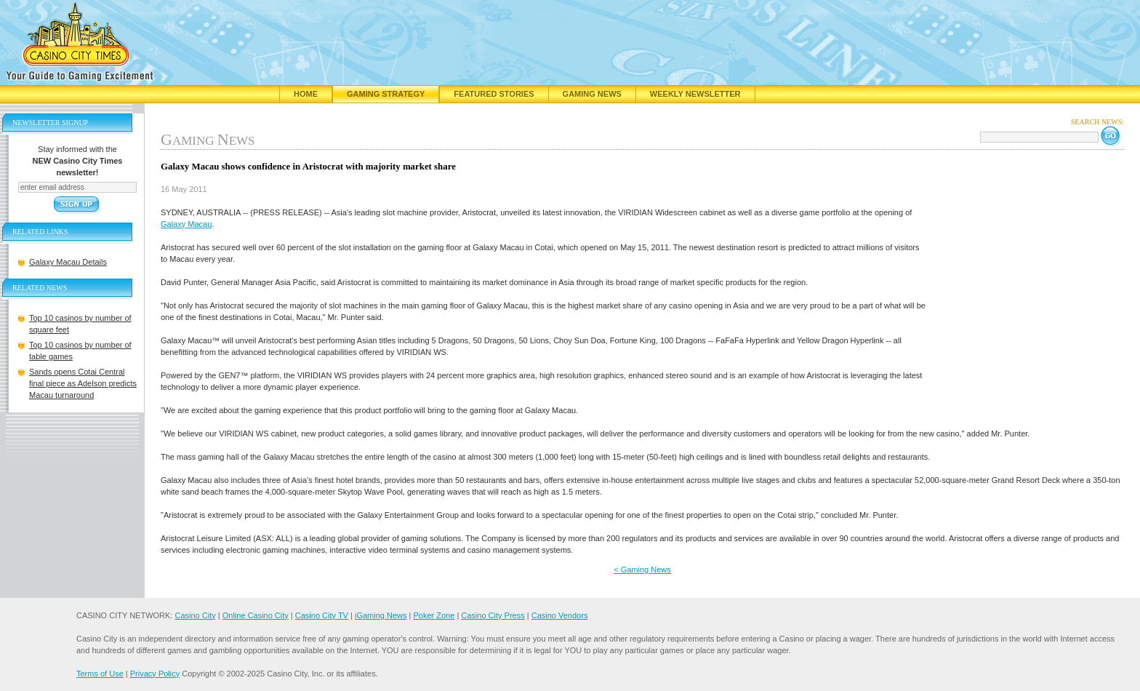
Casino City (194, 615)
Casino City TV (321, 615)
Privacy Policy (155, 673)
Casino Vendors (559, 615)
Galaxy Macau (186, 224)
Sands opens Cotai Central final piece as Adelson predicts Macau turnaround (83, 383)
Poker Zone (433, 615)
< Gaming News (642, 569)
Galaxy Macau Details (68, 261)
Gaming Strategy (386, 93)
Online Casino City (255, 615)
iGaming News (381, 615)
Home (306, 93)
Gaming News (592, 93)
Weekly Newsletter (695, 93)
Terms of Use (100, 673)
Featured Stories (494, 93)
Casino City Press (492, 615)
